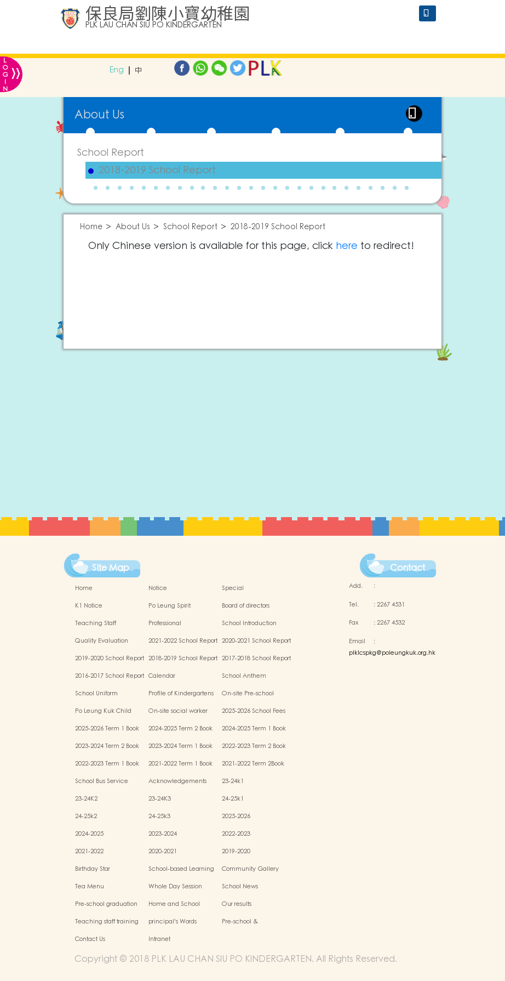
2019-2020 (236, 851)
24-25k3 (159, 816)
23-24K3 (159, 799)
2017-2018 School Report (256, 658)
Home (91, 227)
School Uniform (96, 693)
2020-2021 (162, 851)
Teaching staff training (107, 921)
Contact (407, 568)
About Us (133, 227)
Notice (157, 588)
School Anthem (244, 676)
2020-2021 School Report (256, 641)
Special (233, 588)
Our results (236, 904)
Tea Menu (89, 886)
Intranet (159, 939)
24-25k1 (233, 799)
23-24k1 (233, 781)
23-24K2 (86, 799)
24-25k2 (86, 816)
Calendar (161, 676)
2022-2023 (236, 834)
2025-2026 (236, 816)
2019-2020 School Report (109, 658)
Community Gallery (250, 869)
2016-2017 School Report (109, 676)
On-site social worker (178, 711)
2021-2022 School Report (182, 641)
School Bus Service (101, 781)
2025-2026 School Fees (253, 711)
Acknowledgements (177, 781)
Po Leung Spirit (169, 606)
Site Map (110, 568)
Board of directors (245, 606)
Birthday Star (92, 869)
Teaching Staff (95, 623)
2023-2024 (162, 834)
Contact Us (90, 939)
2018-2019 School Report (157, 171)
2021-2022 (89, 851)
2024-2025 (89, 834)
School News (240, 886)
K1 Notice (88, 606)
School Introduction (249, 623)
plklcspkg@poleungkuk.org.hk (392, 653)
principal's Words (172, 921)
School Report (110, 153)
